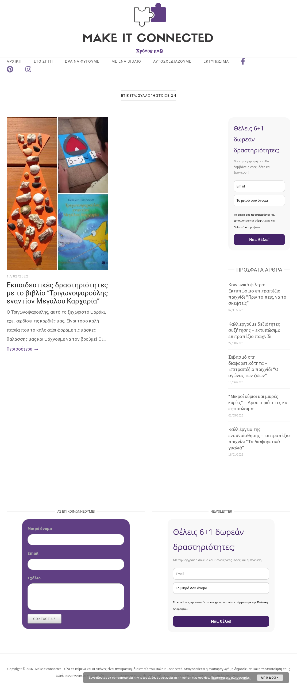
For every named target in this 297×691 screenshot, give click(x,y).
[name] (259, 200)
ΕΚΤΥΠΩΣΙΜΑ (216, 61)
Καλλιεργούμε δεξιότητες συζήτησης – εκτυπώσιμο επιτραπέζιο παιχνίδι (254, 330)
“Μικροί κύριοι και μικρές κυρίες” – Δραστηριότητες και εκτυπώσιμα (258, 402)
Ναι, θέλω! (259, 239)
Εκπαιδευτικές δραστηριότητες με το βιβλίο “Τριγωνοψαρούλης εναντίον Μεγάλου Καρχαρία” (57, 293)
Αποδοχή (270, 677)
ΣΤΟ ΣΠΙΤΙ (43, 61)
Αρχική (14, 61)
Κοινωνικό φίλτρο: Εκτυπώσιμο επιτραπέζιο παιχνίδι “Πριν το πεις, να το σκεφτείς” (257, 293)
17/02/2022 (17, 276)
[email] (259, 186)
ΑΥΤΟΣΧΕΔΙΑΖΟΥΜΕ (172, 61)
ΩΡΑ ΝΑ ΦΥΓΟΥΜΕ (82, 61)
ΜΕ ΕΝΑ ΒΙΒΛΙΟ (126, 61)
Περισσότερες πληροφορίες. (230, 677)
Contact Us (44, 619)
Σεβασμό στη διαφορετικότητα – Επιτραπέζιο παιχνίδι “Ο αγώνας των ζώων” (253, 366)
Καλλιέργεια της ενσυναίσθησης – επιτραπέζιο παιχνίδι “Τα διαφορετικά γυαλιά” (259, 438)
